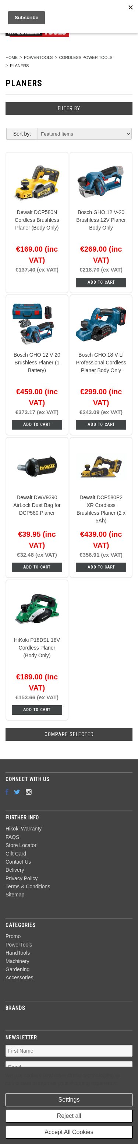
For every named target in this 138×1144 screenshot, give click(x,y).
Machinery (17, 961)
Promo (13, 936)
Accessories (19, 977)
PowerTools (38, 57)
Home (12, 57)
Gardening (17, 969)
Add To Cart (101, 282)
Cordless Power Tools (85, 57)
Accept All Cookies (69, 1132)
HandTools (18, 953)
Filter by (69, 108)
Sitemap (15, 895)
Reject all (69, 1116)
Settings (69, 1099)
